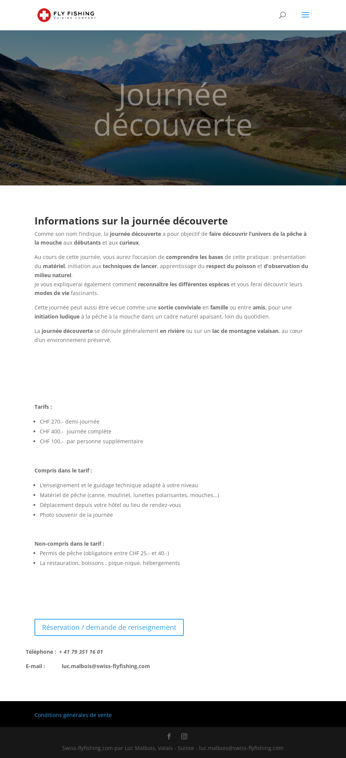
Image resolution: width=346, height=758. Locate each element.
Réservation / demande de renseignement (109, 627)
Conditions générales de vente (73, 715)
